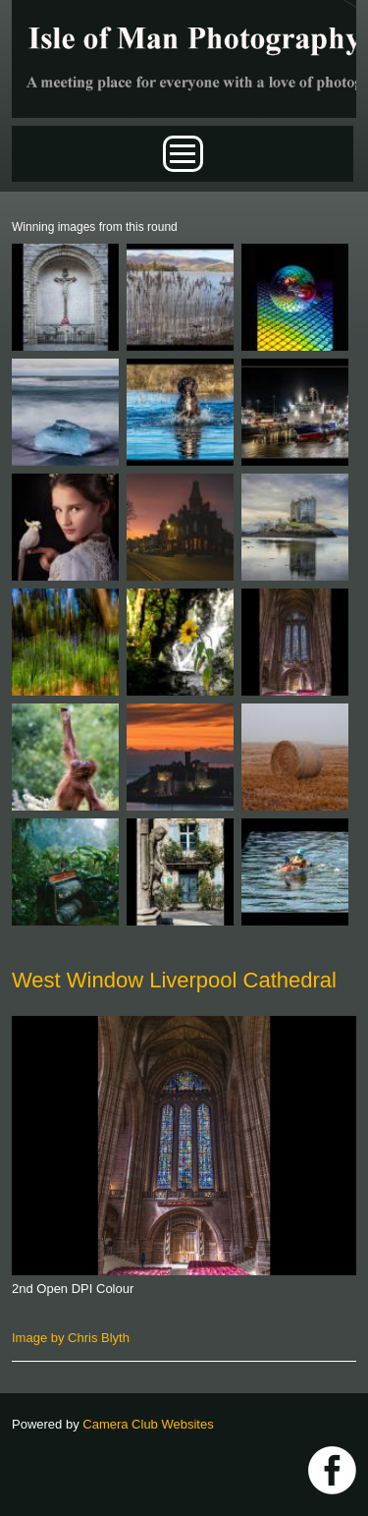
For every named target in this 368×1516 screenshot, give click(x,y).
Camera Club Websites (147, 1424)
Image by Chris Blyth (71, 1337)
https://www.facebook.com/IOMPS (332, 1470)
